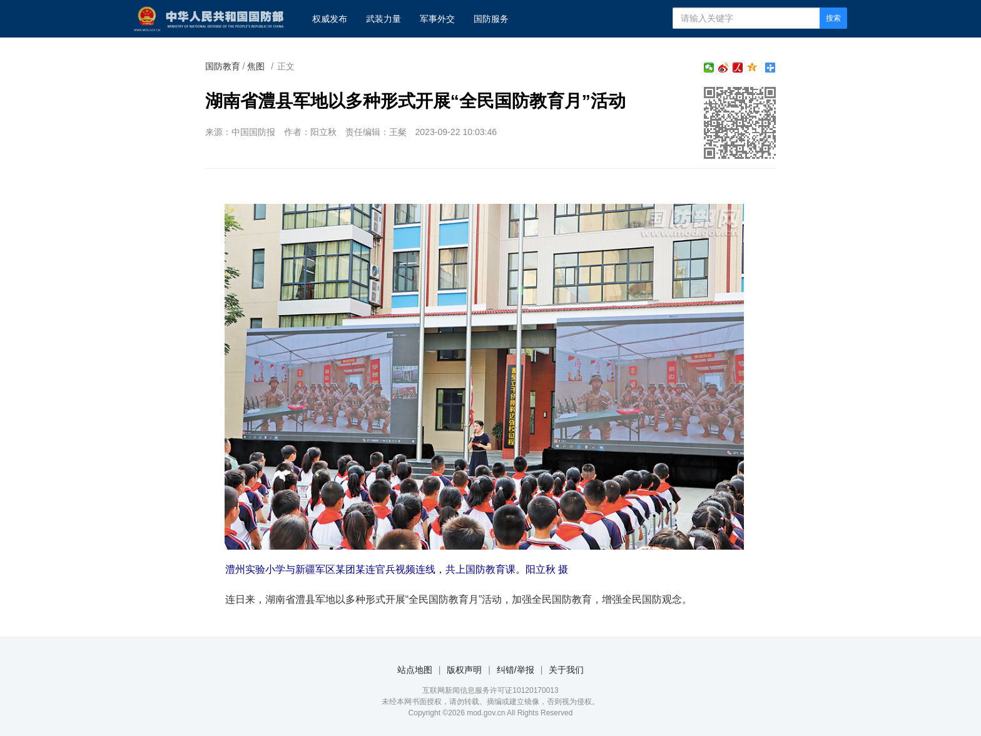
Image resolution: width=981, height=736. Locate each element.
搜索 (833, 18)
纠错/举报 (515, 670)
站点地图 (414, 670)
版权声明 (464, 670)
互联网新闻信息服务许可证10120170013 (490, 690)
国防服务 (491, 19)
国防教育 (222, 66)
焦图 (256, 66)
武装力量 (383, 19)
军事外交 (437, 19)
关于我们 (566, 670)
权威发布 (329, 19)
